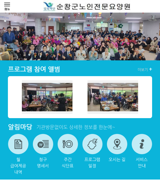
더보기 (145, 69)
